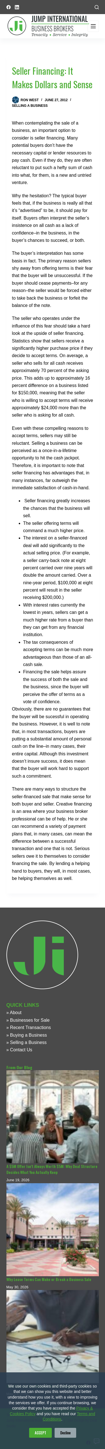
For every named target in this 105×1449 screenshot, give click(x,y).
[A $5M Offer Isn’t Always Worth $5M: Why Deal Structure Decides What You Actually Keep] (52, 1116)
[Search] (97, 7)
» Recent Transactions (28, 1027)
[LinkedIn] (17, 7)
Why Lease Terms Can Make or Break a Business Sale (48, 1279)
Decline (65, 1432)
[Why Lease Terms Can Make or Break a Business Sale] (52, 1229)
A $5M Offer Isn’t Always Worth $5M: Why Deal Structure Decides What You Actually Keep (51, 1169)
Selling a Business (30, 106)
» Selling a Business (26, 1042)
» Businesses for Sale (28, 1020)
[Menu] (93, 26)
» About (14, 1012)
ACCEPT (40, 1432)
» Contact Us (19, 1049)
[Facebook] (8, 7)
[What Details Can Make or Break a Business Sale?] (52, 1336)
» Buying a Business (26, 1035)
